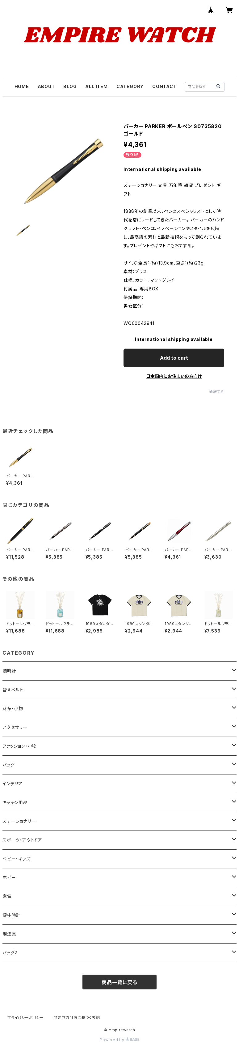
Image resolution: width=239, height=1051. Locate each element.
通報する (216, 391)
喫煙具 (9, 933)
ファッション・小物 (19, 746)
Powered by (119, 1039)
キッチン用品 (15, 802)
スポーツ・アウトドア (22, 840)
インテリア (12, 783)
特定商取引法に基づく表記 (77, 1017)
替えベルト (12, 689)
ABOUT (46, 86)
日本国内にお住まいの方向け (174, 376)
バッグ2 (9, 952)
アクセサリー (14, 727)
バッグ (8, 764)
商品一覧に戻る (119, 982)
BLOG (70, 86)
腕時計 (9, 670)
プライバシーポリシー (25, 1017)
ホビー (9, 877)
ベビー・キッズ (16, 858)
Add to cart (174, 358)
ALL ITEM (96, 86)
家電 (7, 896)
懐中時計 (11, 915)
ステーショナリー (19, 821)
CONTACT (164, 86)
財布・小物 (12, 708)
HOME (22, 86)
